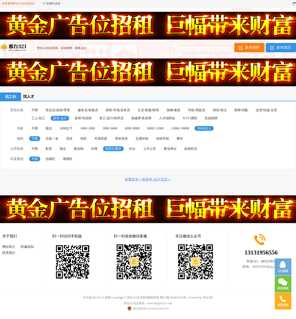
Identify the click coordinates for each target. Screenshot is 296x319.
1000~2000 (87, 128)
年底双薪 (100, 138)
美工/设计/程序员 (111, 118)
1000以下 (66, 128)
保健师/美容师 (141, 118)
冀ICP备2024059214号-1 (174, 297)
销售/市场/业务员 (118, 110)
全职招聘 (66, 48)
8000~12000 (155, 128)
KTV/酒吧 (190, 118)
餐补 (180, 138)
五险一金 (52, 138)
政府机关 (190, 148)
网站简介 (8, 246)
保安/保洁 (220, 110)
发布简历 (283, 47)
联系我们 (8, 253)
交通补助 (142, 138)
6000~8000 (132, 128)
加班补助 (162, 138)
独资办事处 (113, 148)
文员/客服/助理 (148, 110)
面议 (49, 128)
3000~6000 (110, 128)
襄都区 (68, 159)
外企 (132, 148)
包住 (69, 138)
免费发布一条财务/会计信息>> (148, 179)
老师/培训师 (83, 118)
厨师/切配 (241, 110)
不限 (34, 110)
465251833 (268, 261)
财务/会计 (81, 48)
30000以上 (204, 128)
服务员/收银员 (88, 110)
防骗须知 (27, 246)
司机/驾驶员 (196, 110)
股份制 (78, 148)
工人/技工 (38, 118)
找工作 (10, 97)
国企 (63, 148)
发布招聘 (252, 47)
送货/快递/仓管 (266, 110)
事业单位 (170, 148)
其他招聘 (211, 118)
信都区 (50, 159)
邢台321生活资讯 (47, 48)
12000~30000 (180, 128)
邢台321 (208, 297)
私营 (49, 148)
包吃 (83, 138)
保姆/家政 (173, 110)
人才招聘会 (167, 118)
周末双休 (121, 138)
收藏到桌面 (53, 3)
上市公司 (149, 148)
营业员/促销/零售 (58, 110)
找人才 (28, 96)
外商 (94, 148)
